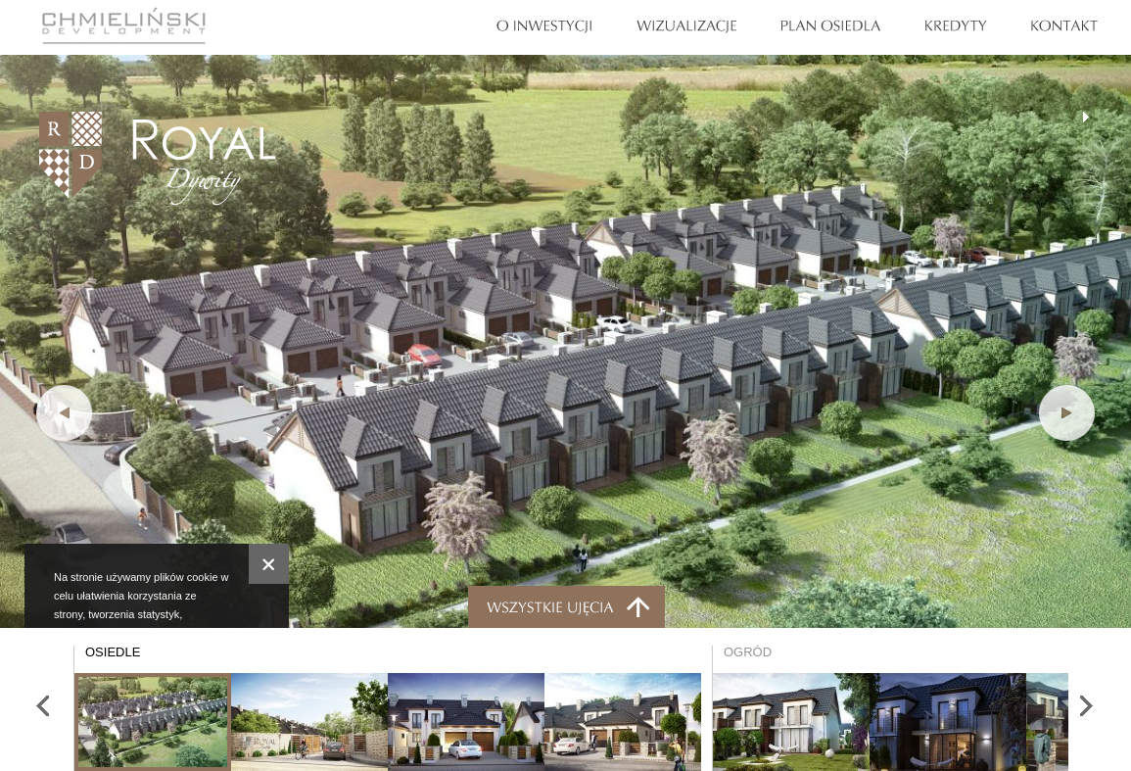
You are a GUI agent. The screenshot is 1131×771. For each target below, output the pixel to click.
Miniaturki (566, 607)
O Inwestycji (544, 26)
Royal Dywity (157, 159)
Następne (1086, 709)
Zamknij (269, 564)
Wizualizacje (686, 26)
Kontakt (1064, 26)
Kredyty (956, 26)
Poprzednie (64, 413)
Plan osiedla (831, 26)
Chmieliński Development (124, 25)
